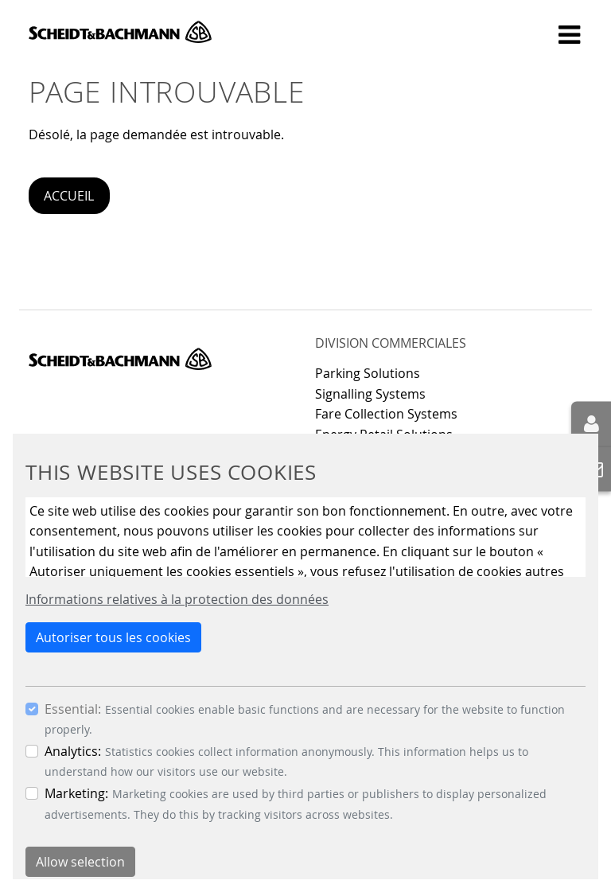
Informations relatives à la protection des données (177, 599)
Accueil (69, 195)
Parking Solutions (367, 373)
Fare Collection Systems (386, 414)
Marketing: (76, 793)
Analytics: (73, 751)
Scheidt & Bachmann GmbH (120, 32)
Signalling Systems (370, 394)
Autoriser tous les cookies (113, 637)
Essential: (73, 709)
